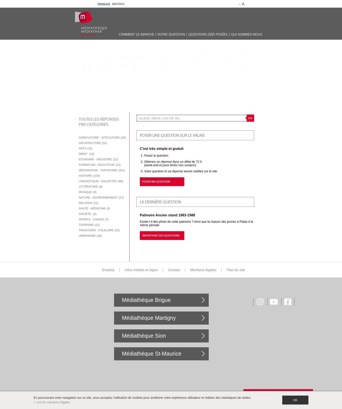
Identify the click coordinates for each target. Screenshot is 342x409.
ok (295, 400)
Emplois (108, 270)
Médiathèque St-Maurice (151, 354)
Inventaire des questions (161, 235)
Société (88, 214)
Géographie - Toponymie (102, 170)
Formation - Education (100, 164)
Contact (174, 270)
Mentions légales (203, 270)
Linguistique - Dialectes (101, 181)
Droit (86, 154)
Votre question (171, 34)
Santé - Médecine (94, 208)
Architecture (93, 143)
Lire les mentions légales (53, 402)
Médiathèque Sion (144, 336)
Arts (85, 148)
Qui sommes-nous (246, 34)
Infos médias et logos (141, 270)
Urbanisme (90, 235)
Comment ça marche (136, 34)
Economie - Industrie (98, 159)
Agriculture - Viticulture (102, 137)
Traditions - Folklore (99, 230)
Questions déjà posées (207, 34)
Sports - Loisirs (94, 219)
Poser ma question (156, 181)
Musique (88, 192)
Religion (88, 203)
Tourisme (89, 224)
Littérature (91, 186)
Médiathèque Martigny (149, 318)
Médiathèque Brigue (146, 300)
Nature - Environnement (101, 197)
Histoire (89, 175)
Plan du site (236, 270)
